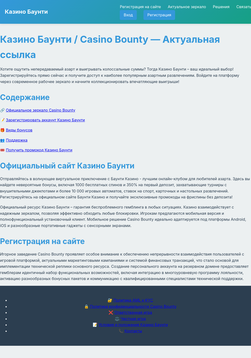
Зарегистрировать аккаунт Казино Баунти (45, 120)
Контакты (133, 330)
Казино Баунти (26, 11)
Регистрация (159, 14)
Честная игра (133, 318)
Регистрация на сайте (140, 6)
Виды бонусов (19, 130)
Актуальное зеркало (187, 6)
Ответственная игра (133, 312)
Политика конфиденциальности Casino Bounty (133, 306)
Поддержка (17, 140)
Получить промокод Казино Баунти (39, 150)
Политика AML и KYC (133, 300)
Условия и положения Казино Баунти (133, 324)
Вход (128, 14)
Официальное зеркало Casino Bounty (40, 110)
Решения (221, 6)
